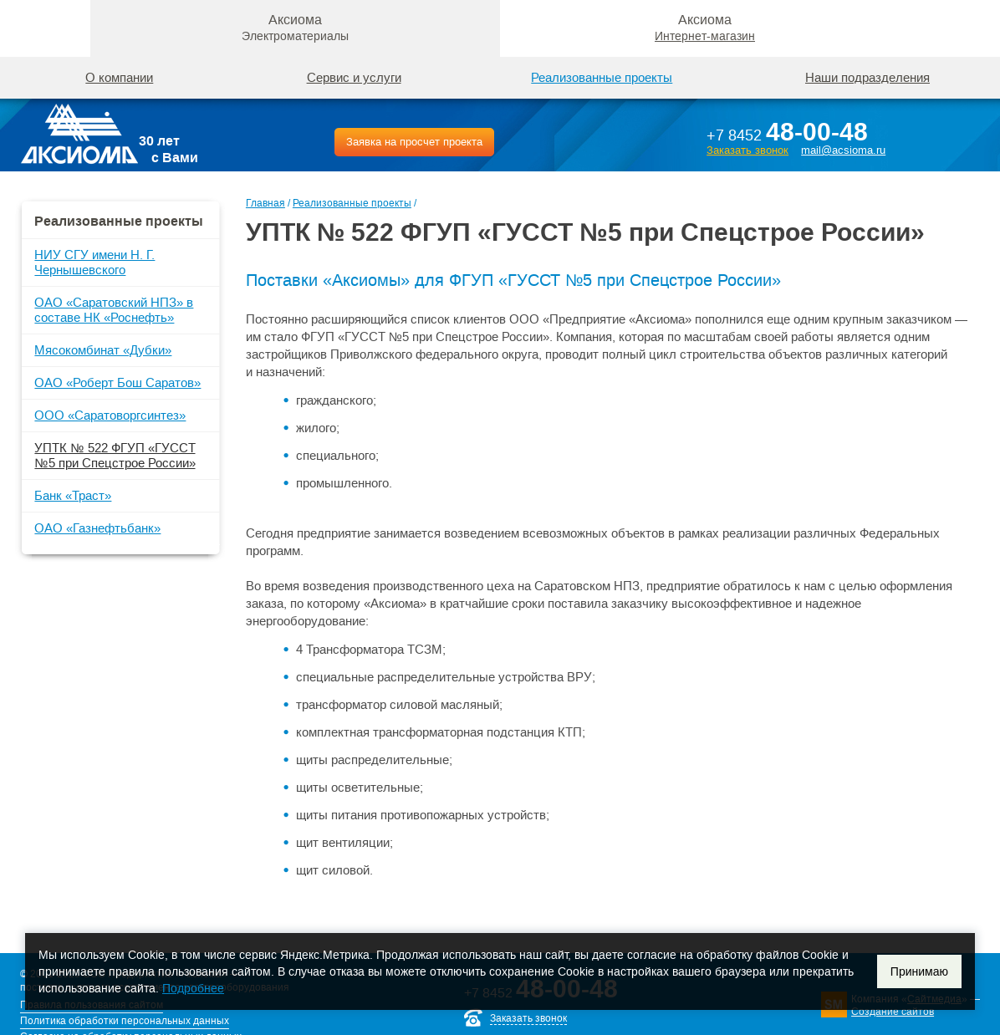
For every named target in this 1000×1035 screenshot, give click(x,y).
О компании (119, 77)
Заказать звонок (747, 150)
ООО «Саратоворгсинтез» (110, 415)
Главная (265, 203)
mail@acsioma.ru (843, 150)
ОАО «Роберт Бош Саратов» (117, 382)
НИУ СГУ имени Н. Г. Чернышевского (94, 262)
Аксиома (295, 28)
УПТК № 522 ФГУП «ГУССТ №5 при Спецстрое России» (114, 455)
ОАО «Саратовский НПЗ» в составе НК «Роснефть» (113, 309)
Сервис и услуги (354, 77)
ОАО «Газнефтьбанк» (97, 528)
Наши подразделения (867, 77)
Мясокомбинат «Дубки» (102, 350)
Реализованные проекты (352, 203)
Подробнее (193, 988)
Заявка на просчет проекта (414, 141)
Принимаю (919, 971)
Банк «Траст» (72, 495)
